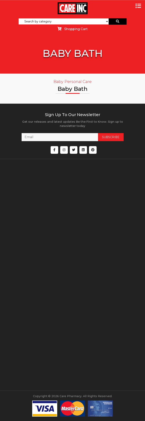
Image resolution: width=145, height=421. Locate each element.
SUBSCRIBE (110, 137)
